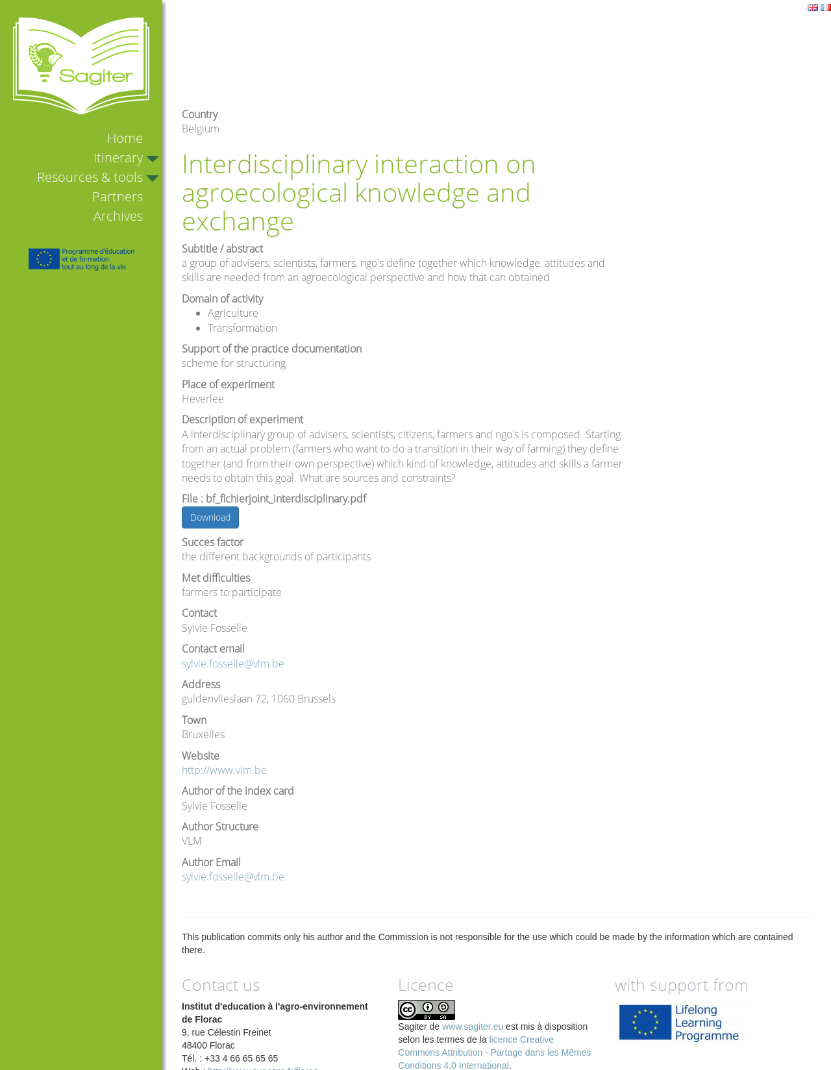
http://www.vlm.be (224, 770)
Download (210, 517)
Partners (117, 196)
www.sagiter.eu (472, 1026)
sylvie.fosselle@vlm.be (233, 663)
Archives (118, 216)
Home (125, 138)
